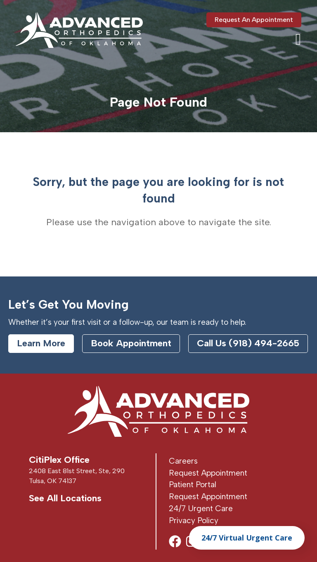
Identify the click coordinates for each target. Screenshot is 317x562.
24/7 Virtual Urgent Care (246, 538)
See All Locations (65, 498)
